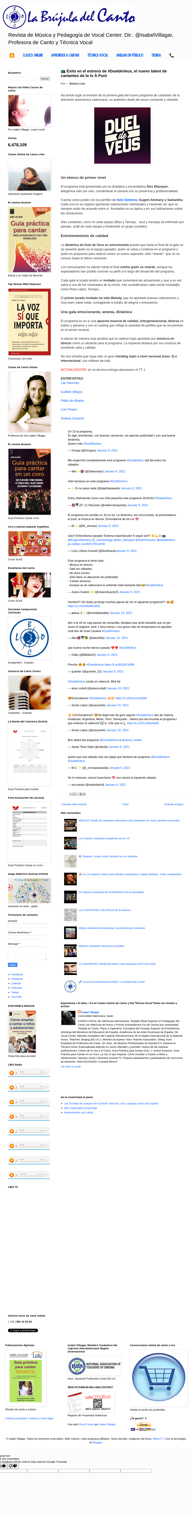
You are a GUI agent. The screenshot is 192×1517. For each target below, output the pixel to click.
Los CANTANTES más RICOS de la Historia (105, 910)
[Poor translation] (12, 1466)
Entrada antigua (174, 804)
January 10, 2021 (117, 637)
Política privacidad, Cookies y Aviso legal (29, 1418)
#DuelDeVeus (92, 443)
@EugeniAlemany (79, 539)
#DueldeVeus (135, 460)
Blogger (97, 1442)
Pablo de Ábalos (72, 400)
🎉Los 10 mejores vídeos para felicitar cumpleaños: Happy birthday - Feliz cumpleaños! (130, 874)
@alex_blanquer (123, 539)
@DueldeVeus (166, 539)
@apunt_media (131, 740)
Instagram (17, 978)
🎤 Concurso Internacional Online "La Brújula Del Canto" (112, 981)
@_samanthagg (102, 539)
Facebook (17, 974)
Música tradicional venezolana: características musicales (112, 927)
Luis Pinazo (69, 409)
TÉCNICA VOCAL (97, 55)
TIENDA (156, 55)
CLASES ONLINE (33, 55)
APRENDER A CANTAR (65, 55)
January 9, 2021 (107, 450)
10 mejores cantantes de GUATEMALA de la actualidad (111, 892)
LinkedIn (16, 983)
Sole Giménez (127, 200)
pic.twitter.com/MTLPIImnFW (86, 544)
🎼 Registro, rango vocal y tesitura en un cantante (108, 856)
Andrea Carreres (72, 418)
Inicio (126, 804)
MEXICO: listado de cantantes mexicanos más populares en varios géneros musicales (129, 820)
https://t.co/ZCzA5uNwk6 (143, 723)
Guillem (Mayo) (71, 392)
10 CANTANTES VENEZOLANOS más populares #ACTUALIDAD (117, 963)
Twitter (15, 992)
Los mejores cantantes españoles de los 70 (104, 838)
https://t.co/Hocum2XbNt (131, 698)
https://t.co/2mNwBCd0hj (84, 606)
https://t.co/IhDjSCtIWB (119, 664)
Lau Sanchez (70, 383)
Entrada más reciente (74, 804)
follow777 (158, 1438)
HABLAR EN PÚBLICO (129, 55)
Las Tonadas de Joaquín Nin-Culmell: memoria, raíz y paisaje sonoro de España (111, 1103)
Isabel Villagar (90, 1012)
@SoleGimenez (145, 539)
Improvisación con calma (78, 1112)
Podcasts (16, 987)
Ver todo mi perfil (71, 1066)
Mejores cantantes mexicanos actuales (101, 945)
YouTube (16, 996)
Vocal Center (86, 1424)
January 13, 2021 (121, 612)
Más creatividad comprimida (80, 1108)
